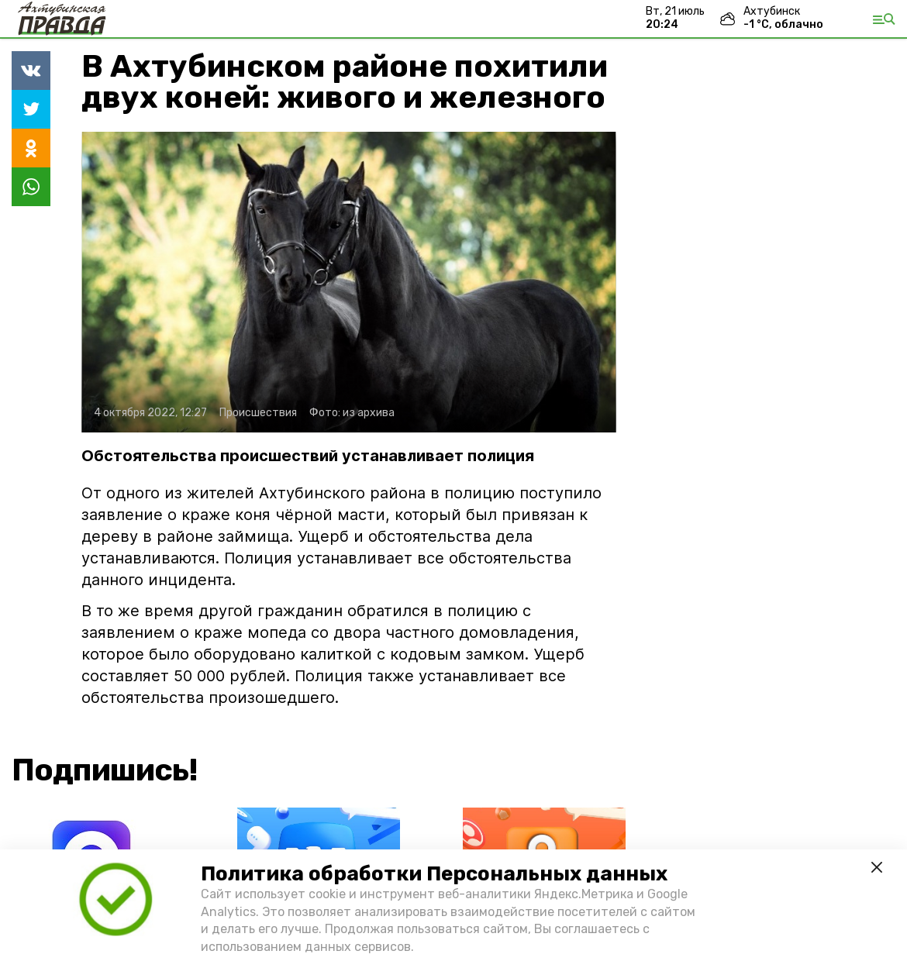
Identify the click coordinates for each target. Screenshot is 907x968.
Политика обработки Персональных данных (434, 874)
